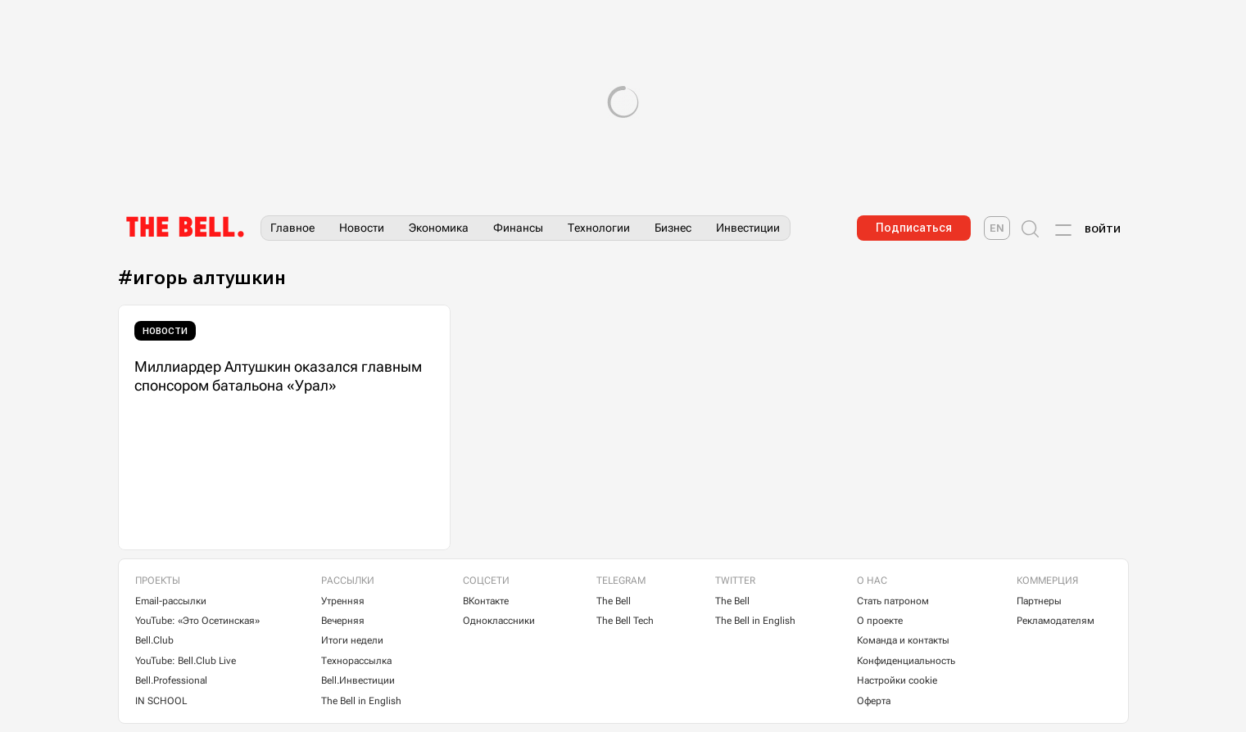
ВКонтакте (486, 601)
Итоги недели (352, 640)
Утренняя (343, 601)
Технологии (599, 227)
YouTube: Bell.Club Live (185, 660)
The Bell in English (361, 701)
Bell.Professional (171, 680)
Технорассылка (356, 660)
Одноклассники (499, 620)
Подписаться (914, 227)
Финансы (518, 227)
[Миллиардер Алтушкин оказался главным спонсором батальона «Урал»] (284, 427)
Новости (361, 227)
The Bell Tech (625, 620)
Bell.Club (154, 640)
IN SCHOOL (161, 701)
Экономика (439, 227)
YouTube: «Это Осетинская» (197, 620)
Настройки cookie (897, 680)
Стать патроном (893, 601)
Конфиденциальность (906, 660)
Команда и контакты (903, 640)
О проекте (880, 620)
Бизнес (673, 227)
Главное (292, 227)
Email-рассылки (170, 601)
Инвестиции (748, 227)
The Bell (613, 601)
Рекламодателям (1055, 620)
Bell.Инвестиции (358, 680)
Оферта (873, 701)
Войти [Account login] (1103, 229)
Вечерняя (343, 620)
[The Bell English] (997, 228)
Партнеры (1039, 601)
